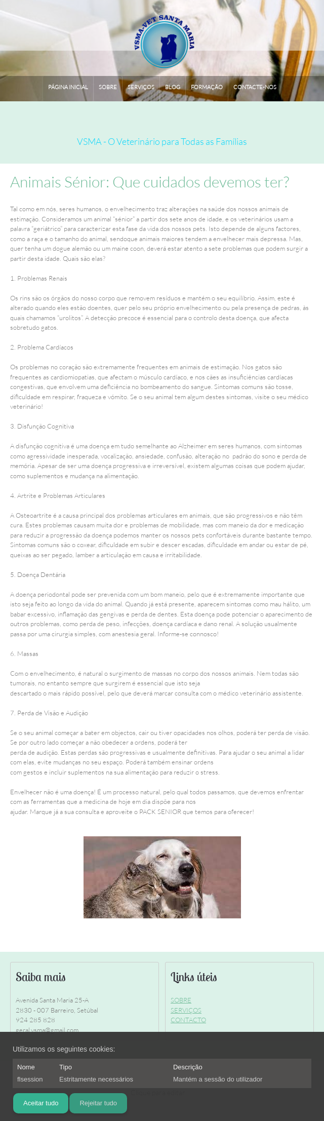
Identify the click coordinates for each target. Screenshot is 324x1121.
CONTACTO (188, 1020)
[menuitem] (68, 88)
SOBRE (181, 1000)
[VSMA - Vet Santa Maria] (162, 38)
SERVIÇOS (186, 1010)
